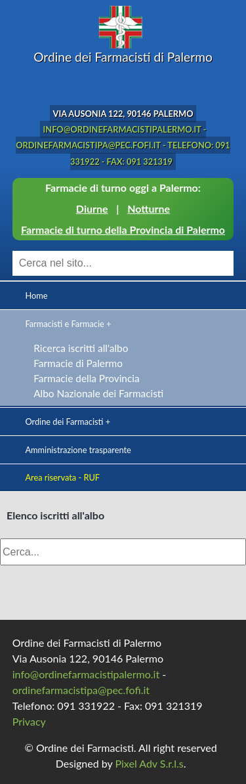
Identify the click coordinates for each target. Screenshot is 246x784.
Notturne (148, 208)
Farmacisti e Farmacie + (68, 323)
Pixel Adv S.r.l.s (149, 763)
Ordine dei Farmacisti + (67, 421)
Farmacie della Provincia (86, 378)
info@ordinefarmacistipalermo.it (85, 674)
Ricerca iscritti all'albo (80, 348)
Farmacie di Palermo (78, 363)
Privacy (29, 721)
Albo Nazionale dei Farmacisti (98, 393)
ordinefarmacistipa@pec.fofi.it (81, 690)
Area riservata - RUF (62, 477)
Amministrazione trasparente (78, 450)
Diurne (92, 208)
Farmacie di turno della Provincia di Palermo (123, 229)
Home (36, 295)
